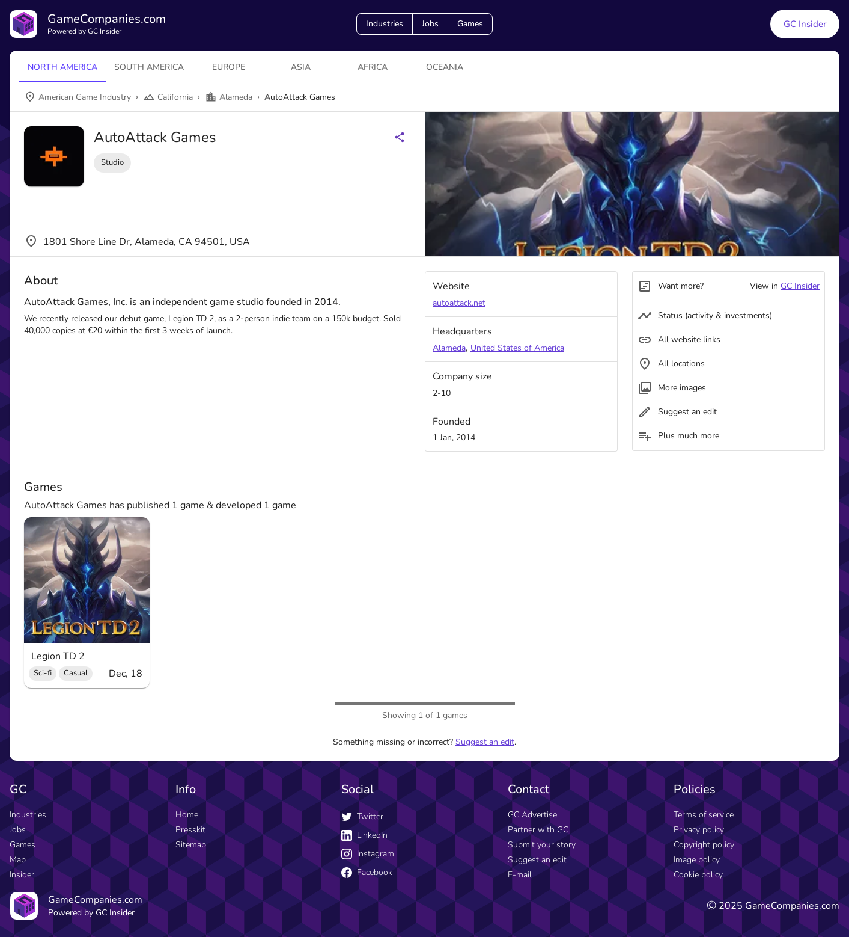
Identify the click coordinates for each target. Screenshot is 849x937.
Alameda (449, 348)
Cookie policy (698, 874)
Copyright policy (704, 844)
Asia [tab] (301, 67)
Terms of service (704, 814)
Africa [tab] (373, 67)
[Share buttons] (399, 137)
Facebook (366, 872)
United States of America (517, 348)
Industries (384, 23)
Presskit (190, 829)
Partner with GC (538, 829)
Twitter (362, 816)
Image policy (697, 859)
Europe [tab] (228, 67)
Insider (22, 874)
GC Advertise (532, 814)
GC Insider (800, 286)
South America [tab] (149, 67)
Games (470, 23)
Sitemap (190, 844)
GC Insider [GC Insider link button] (805, 24)
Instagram (367, 853)
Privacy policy (699, 829)
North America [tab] (62, 67)
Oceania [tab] (444, 67)
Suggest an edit (484, 742)
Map (18, 859)
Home (186, 814)
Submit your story (542, 844)
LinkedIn (364, 835)
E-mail (520, 874)
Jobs (430, 23)
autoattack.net (459, 303)
